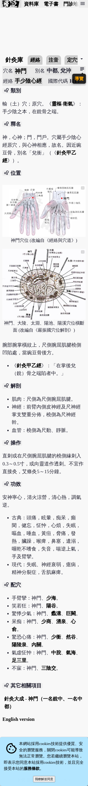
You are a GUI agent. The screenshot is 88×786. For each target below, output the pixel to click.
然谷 (71, 637)
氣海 (71, 652)
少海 (51, 598)
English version (18, 719)
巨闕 (71, 613)
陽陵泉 (19, 644)
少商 (46, 621)
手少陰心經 (28, 81)
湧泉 (61, 621)
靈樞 (56, 103)
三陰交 (48, 668)
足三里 (19, 660)
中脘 (56, 652)
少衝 (56, 637)
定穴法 (74, 60)
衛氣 (68, 103)
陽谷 (51, 605)
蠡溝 (56, 613)
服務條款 (32, 768)
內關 (36, 644)
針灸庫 (14, 60)
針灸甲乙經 (29, 365)
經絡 (35, 60)
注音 (53, 60)
